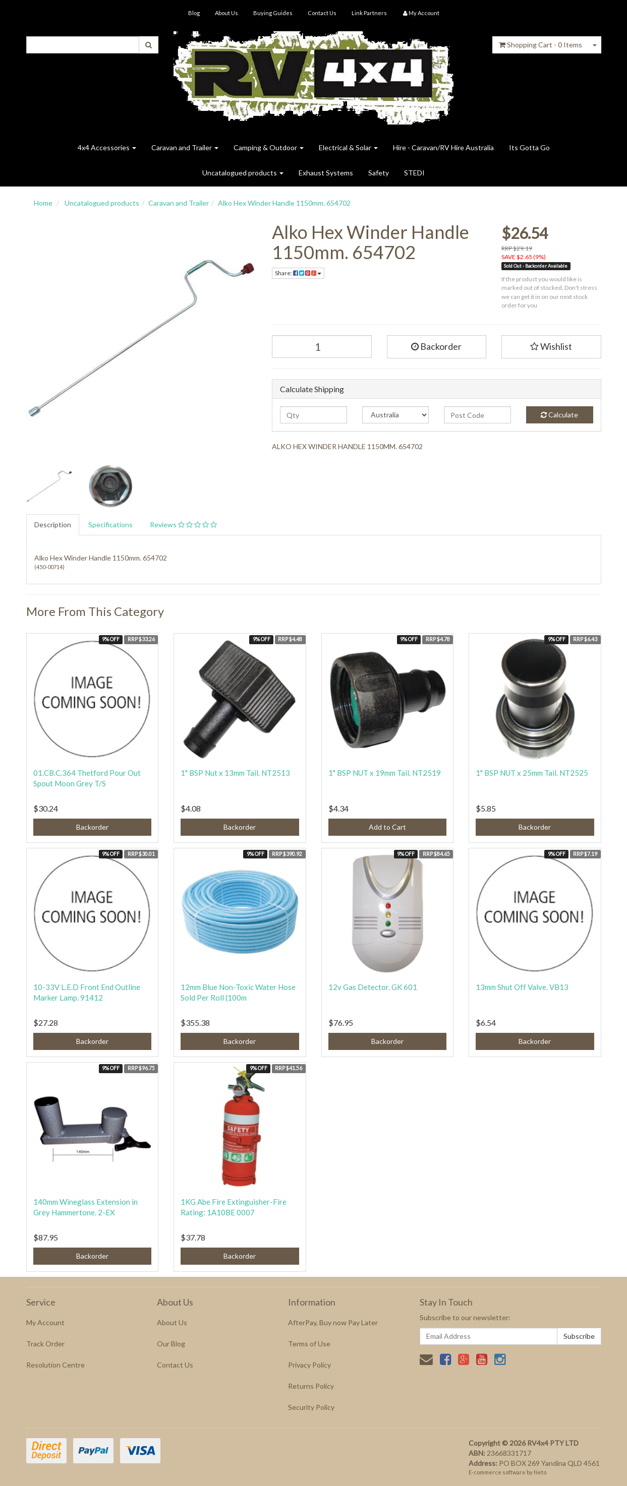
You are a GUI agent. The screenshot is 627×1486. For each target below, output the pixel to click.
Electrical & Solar (348, 147)
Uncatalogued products (242, 172)
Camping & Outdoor (269, 147)
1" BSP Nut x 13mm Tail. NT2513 (235, 772)
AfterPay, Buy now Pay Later (333, 1322)
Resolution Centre (55, 1364)
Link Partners (369, 13)
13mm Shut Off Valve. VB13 (522, 987)
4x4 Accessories (107, 147)
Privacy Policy (309, 1364)
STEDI (414, 172)
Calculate (559, 414)
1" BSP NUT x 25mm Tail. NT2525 (532, 772)
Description (52, 524)
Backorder (436, 346)
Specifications (110, 524)
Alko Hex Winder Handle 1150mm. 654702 (284, 203)
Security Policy (311, 1407)
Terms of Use (309, 1343)
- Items (540, 44)
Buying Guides (273, 13)
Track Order (45, 1343)
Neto (540, 1472)
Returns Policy (311, 1386)
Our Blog (171, 1343)
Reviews (183, 524)
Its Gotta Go (529, 147)
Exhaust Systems (326, 172)
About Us (226, 13)
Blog (194, 13)
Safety (378, 172)
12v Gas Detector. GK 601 (372, 987)
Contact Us (322, 13)
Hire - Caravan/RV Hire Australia (443, 147)
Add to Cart (387, 827)
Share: (298, 273)
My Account (45, 1322)
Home (43, 203)
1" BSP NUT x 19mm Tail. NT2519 (384, 772)
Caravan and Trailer (184, 147)
